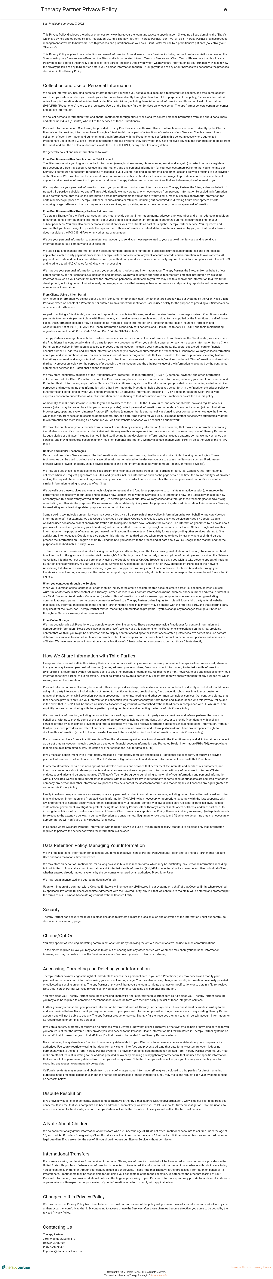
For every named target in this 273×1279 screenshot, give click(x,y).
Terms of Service (240, 1267)
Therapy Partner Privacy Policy (79, 9)
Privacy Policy (262, 1267)
